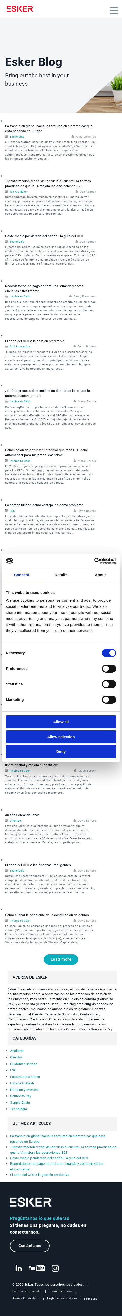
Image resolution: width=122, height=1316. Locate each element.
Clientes (15, 820)
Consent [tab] (21, 575)
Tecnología (17, 241)
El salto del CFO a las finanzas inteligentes (38, 865)
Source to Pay (21, 1096)
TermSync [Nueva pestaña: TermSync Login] (90, 1298)
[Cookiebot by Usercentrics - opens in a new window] (94, 561)
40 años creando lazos (22, 815)
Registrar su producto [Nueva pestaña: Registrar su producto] (62, 1298)
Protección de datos (26, 1298)
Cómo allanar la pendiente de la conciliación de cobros (47, 915)
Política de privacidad (27, 1291)
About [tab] (100, 575)
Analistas (17, 1051)
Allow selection (61, 737)
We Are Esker (19, 191)
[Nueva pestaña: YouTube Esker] (37, 1268)
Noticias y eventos (24, 1090)
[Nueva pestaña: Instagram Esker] (55, 1268)
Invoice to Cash (20, 296)
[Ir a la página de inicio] (31, 1202)
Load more (61, 959)
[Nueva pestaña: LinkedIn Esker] (18, 1268)
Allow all (61, 722)
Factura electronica (25, 1077)
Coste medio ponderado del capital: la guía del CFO (44, 236)
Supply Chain (20, 1102)
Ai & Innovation (20, 346)
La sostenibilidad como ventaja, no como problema (44, 505)
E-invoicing (17, 136)
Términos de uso (60, 1291)
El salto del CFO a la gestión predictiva (34, 341)
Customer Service (23, 1064)
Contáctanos (29, 1245)
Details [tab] (61, 575)
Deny (61, 751)
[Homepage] (21, 8)
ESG (12, 511)
